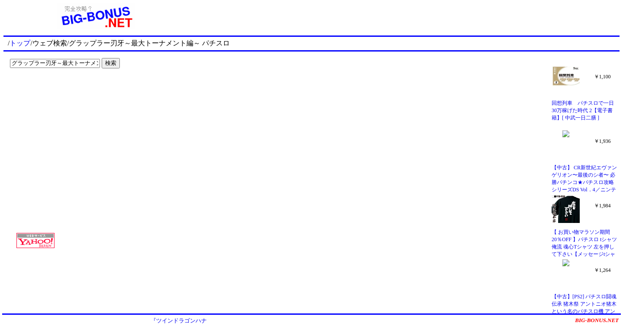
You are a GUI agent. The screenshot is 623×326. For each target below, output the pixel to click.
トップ (20, 43)
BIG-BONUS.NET (597, 320)
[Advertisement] (60, 89)
